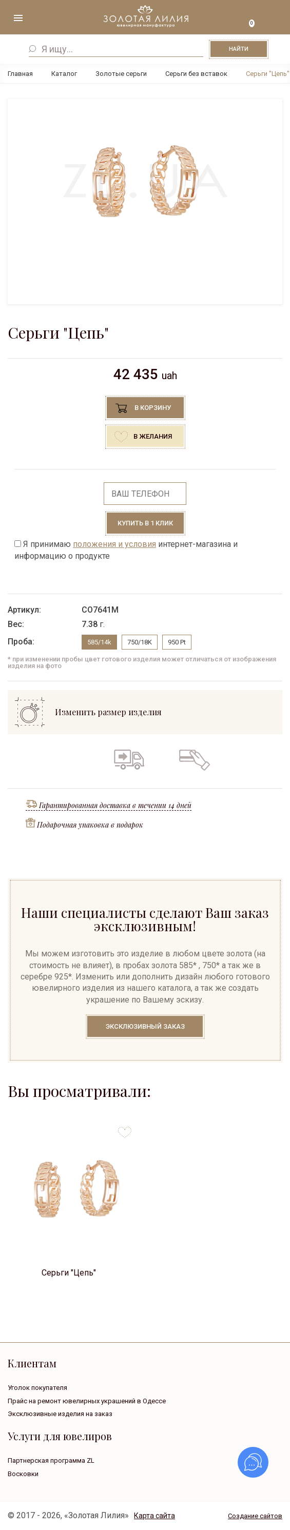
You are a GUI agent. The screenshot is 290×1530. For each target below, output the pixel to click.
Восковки (23, 1474)
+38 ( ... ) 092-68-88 (272, 19)
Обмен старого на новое (160, 759)
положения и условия (114, 544)
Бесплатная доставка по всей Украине (128, 759)
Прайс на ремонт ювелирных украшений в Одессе (87, 1401)
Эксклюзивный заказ (145, 1026)
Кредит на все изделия (194, 759)
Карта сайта (154, 1515)
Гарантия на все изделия (96, 759)
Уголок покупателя (37, 1387)
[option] (145, 181)
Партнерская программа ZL (51, 1460)
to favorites (124, 1128)
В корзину (152, 407)
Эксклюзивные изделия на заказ (60, 1414)
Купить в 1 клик (145, 523)
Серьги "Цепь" (69, 1273)
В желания (152, 436)
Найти (238, 49)
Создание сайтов (255, 1516)
